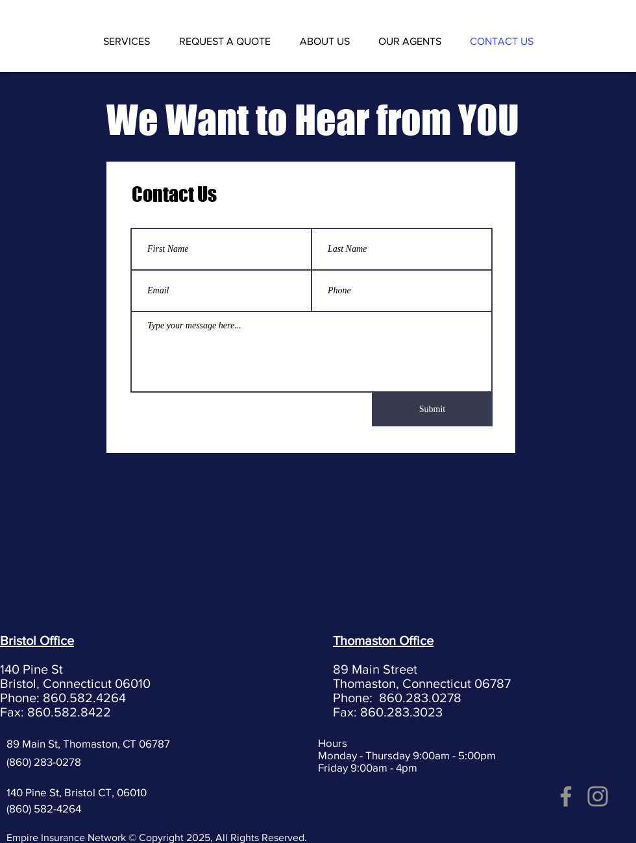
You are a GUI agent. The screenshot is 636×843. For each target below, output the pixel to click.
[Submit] (432, 409)
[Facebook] (566, 796)
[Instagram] (597, 796)
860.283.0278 (420, 697)
